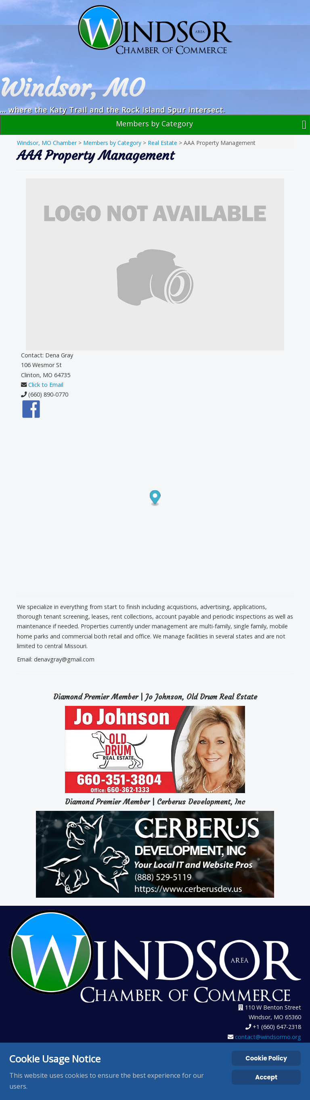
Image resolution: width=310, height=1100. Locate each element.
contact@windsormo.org (268, 1037)
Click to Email (45, 384)
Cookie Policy (266, 1058)
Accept (266, 1077)
